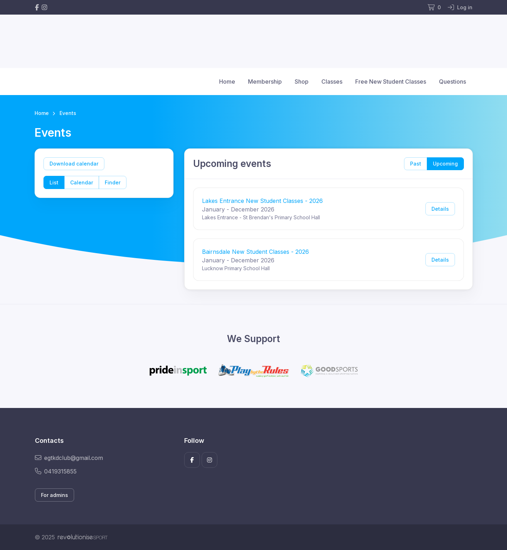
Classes (331, 81)
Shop (302, 81)
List (54, 182)
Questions (452, 81)
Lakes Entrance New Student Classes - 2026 (262, 200)
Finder (112, 182)
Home (227, 81)
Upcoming (445, 164)
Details (440, 209)
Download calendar (74, 164)
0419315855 (56, 471)
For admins (54, 495)
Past (415, 164)
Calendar (81, 182)
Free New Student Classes (390, 81)
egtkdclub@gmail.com (69, 457)
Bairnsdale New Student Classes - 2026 (255, 251)
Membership (265, 81)
